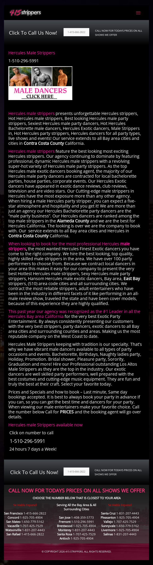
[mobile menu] (138, 12)
